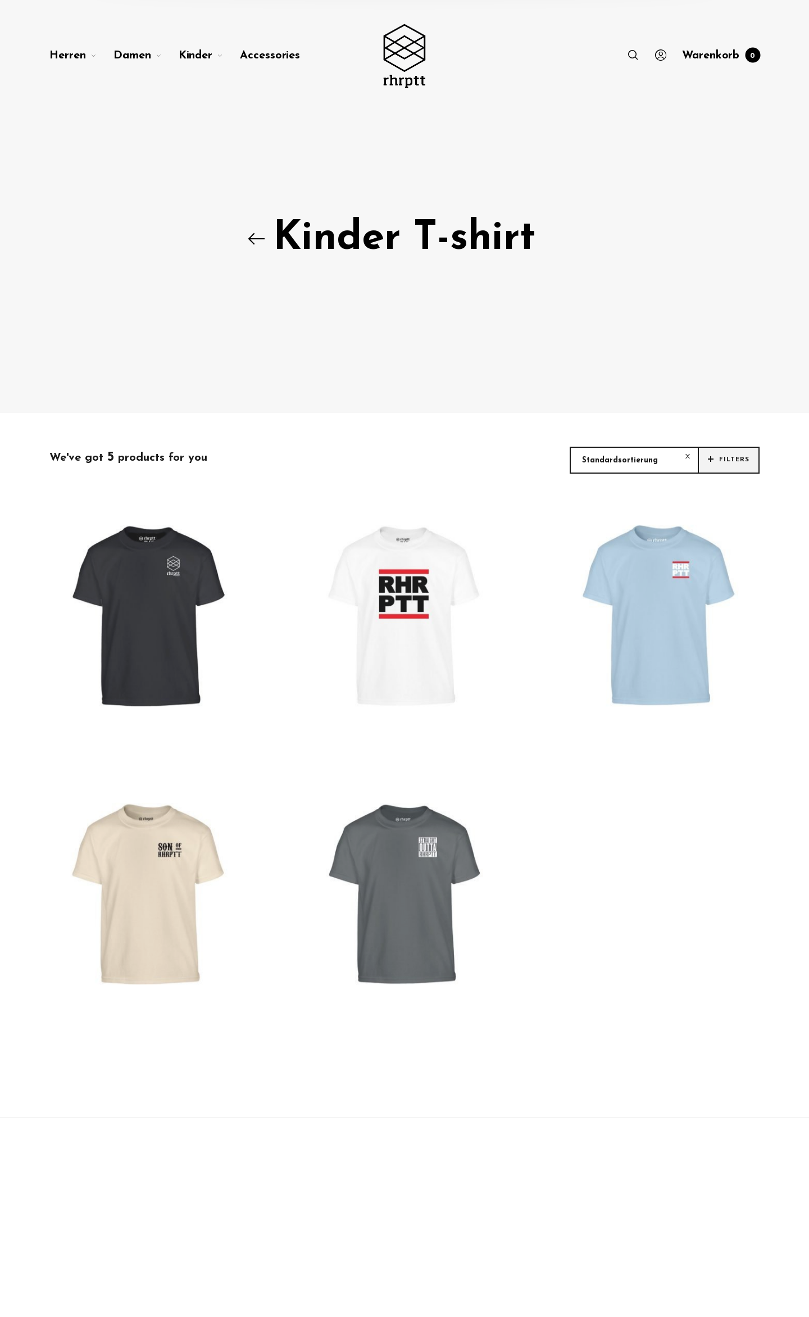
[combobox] (634, 461)
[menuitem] (81, 55)
